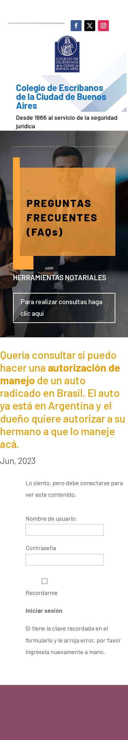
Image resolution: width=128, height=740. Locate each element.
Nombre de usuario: (51, 518)
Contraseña (41, 547)
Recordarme (44, 587)
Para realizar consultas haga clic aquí (61, 307)
